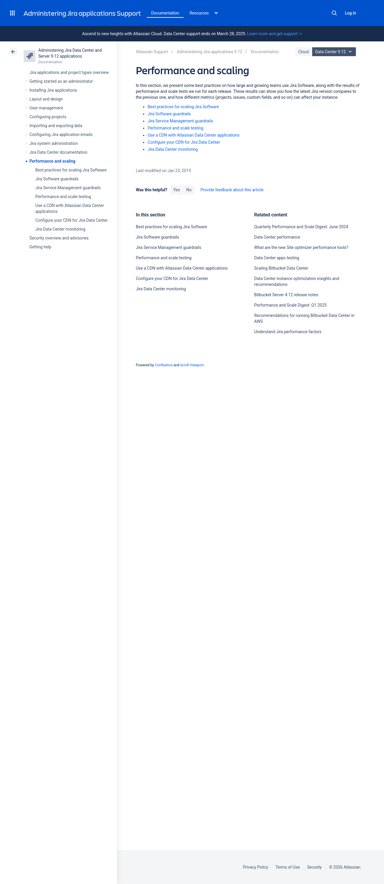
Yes (176, 189)
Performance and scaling (53, 161)
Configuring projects (48, 116)
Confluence (164, 365)
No (189, 189)
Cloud (303, 51)
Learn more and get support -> (274, 33)
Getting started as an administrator (61, 81)
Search (334, 13)
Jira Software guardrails (57, 179)
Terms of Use (288, 867)
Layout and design (46, 99)
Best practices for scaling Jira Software (71, 170)
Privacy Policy (255, 867)
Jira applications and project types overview (69, 72)
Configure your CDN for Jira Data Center (71, 220)
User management (46, 108)
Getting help (40, 247)
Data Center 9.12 (334, 52)
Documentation (165, 13)
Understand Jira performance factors (287, 331)
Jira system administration (54, 143)
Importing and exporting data (56, 125)
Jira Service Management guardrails (68, 187)
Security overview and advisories (59, 238)
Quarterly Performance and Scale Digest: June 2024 (301, 226)
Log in (350, 13)
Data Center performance (277, 237)
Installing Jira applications (53, 90)
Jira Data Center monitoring (60, 229)
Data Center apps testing (276, 257)
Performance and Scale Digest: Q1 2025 (290, 305)
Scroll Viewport (192, 365)
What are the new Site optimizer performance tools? (301, 247)
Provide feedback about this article (231, 189)
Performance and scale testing (63, 196)
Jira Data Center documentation (59, 152)
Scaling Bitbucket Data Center (281, 268)
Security (314, 867)
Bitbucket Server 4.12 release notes (286, 294)
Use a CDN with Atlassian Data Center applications (193, 135)
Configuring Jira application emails (61, 134)
